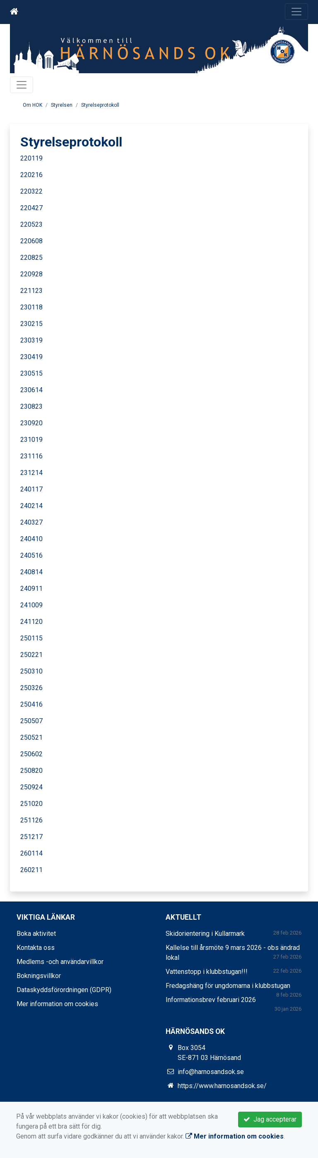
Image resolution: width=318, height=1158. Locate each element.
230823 (31, 406)
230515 (31, 373)
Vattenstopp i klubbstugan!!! (207, 972)
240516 (31, 555)
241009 (31, 605)
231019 (31, 440)
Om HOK (32, 105)
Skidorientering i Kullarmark (205, 933)
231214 (31, 473)
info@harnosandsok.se (211, 1072)
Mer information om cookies (57, 1004)
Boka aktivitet (36, 933)
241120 (31, 622)
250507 (31, 721)
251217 (31, 837)
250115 (31, 638)
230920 (31, 423)
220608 (31, 241)
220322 (31, 191)
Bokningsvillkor (39, 976)
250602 (31, 754)
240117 (31, 489)
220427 (31, 208)
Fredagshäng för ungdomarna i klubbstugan (228, 986)
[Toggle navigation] (296, 11)
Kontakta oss (36, 948)
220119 (31, 158)
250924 (31, 787)
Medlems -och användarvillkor (60, 962)
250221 (31, 655)
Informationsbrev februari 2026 (211, 1000)
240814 (31, 572)
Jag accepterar (269, 1119)
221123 (31, 291)
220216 (31, 175)
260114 (31, 853)
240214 (31, 506)
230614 (31, 390)
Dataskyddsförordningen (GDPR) (64, 990)
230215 (31, 324)
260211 (31, 870)
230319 (31, 340)
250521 (31, 737)
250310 (31, 671)
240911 (31, 588)
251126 (31, 820)
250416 (31, 704)
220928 (31, 274)
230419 (31, 357)
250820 (31, 770)
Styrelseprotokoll (100, 105)
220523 (31, 224)
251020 (31, 804)
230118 (31, 307)
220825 (31, 257)
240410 (31, 539)
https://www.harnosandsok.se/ (222, 1086)
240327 (31, 522)
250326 (31, 688)
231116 (31, 456)
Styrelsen (61, 105)
